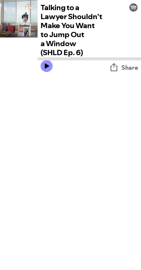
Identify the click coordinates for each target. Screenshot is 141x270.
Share (123, 67)
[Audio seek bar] (89, 58)
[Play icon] (47, 66)
